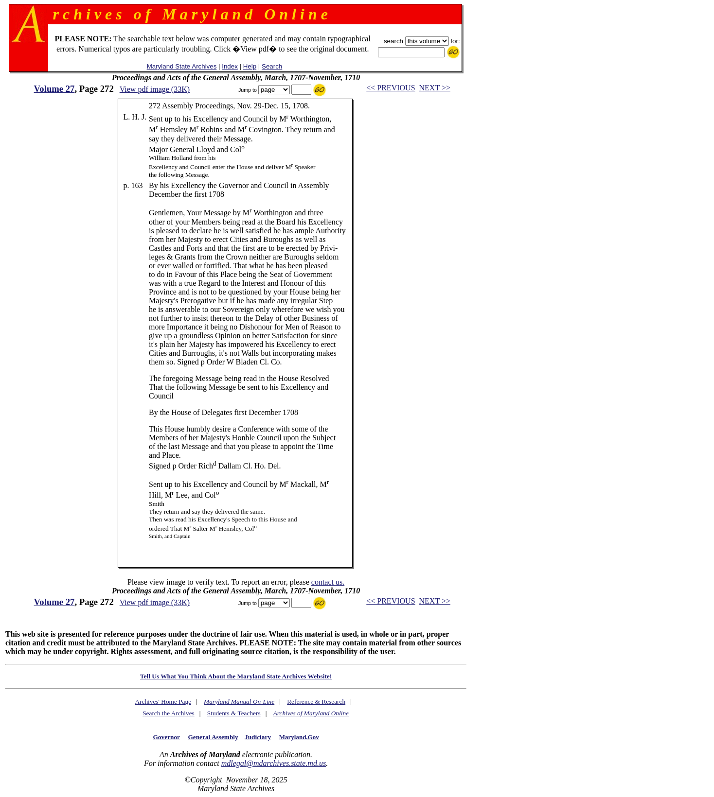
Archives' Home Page (163, 701)
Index (230, 66)
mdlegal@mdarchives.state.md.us (273, 763)
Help (249, 66)
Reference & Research (316, 701)
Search (272, 66)
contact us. (327, 582)
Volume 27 (54, 89)
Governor (166, 737)
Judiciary (258, 737)
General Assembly (213, 737)
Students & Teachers (234, 713)
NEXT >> (434, 88)
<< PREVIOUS (390, 88)
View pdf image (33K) (155, 89)
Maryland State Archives (182, 66)
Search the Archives (169, 713)
